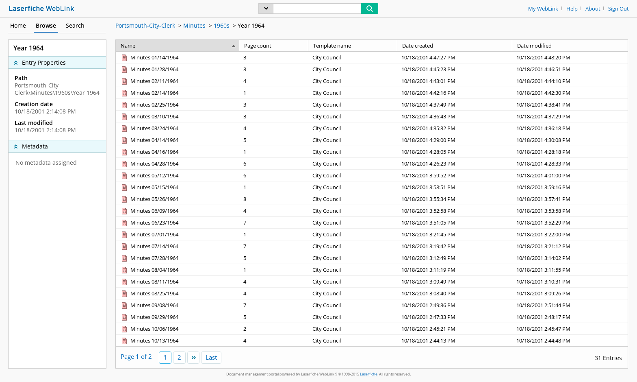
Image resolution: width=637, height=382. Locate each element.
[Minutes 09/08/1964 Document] (149, 305)
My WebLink (543, 8)
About (592, 8)
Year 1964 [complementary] (28, 48)
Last (211, 357)
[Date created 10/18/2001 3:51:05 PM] (455, 222)
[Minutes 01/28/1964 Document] (149, 69)
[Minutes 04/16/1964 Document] (149, 151)
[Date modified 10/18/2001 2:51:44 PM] (570, 305)
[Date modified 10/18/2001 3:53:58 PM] (570, 210)
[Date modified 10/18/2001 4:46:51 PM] (570, 69)
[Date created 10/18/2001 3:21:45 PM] (455, 234)
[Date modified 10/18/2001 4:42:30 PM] (570, 92)
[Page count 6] (274, 163)
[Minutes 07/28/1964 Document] (149, 258)
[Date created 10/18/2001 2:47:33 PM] (455, 317)
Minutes (194, 25)
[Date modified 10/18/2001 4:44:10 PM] (570, 81)
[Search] (317, 8)
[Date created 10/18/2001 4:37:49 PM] (455, 104)
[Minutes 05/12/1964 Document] (149, 175)
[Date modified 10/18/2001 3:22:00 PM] (570, 234)
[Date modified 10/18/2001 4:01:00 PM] (570, 175)
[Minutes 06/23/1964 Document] (149, 222)
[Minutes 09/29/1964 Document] (149, 317)
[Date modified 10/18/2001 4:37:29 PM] (570, 116)
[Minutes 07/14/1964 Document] (149, 246)
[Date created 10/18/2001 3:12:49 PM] (455, 258)
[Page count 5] (274, 140)
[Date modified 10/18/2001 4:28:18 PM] (570, 151)
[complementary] (57, 104)
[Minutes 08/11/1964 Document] (149, 281)
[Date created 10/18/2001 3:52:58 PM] (455, 210)
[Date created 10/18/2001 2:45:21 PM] (455, 328)
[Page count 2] (274, 328)
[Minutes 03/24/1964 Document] (149, 128)
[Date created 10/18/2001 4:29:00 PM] (455, 140)
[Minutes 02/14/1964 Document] (149, 92)
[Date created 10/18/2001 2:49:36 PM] (455, 305)
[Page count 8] (274, 199)
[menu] (265, 8)
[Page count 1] (274, 92)
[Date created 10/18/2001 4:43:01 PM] (455, 81)
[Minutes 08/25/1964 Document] (149, 293)
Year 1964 (251, 25)
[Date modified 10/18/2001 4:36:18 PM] (570, 128)
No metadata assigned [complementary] (46, 162)
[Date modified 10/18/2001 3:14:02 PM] (570, 258)
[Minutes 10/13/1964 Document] (149, 340)
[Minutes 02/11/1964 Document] (149, 81)
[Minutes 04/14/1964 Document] (149, 140)
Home (18, 25)
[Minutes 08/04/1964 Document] (149, 269)
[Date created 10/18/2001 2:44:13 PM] (455, 340)
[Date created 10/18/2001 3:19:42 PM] (455, 246)
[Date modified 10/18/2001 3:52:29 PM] (570, 222)
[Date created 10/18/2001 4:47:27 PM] (455, 57)
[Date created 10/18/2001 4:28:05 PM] (455, 151)
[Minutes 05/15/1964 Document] (149, 187)
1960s (222, 25)
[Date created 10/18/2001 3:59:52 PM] (455, 175)
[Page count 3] (274, 57)
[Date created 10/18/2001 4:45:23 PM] (455, 69)
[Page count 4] (274, 81)
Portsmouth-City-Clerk (145, 25)
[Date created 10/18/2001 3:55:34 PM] (455, 199)
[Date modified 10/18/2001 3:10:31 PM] (570, 281)
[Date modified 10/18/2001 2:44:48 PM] (570, 340)
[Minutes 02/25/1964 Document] (149, 104)
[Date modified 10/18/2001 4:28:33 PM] (570, 163)
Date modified (534, 45)
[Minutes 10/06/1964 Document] (149, 328)
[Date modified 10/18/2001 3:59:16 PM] (570, 187)
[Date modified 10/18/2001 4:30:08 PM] (570, 140)
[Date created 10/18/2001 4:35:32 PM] (455, 128)
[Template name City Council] (352, 57)
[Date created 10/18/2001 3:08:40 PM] (455, 293)
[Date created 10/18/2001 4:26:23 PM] (455, 163)
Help (572, 8)
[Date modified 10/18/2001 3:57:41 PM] (570, 199)
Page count (257, 45)
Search (75, 25)
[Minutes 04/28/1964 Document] (149, 163)
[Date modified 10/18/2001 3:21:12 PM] (570, 246)
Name (128, 45)
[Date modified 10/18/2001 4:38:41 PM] (570, 104)
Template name (332, 45)
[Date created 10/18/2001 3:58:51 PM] (455, 187)
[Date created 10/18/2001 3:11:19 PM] (455, 269)
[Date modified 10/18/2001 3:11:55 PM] (570, 269)
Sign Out (618, 8)
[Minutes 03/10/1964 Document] (149, 116)
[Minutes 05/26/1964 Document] (149, 199)
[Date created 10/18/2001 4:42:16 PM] (455, 92)
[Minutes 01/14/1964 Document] (149, 57)
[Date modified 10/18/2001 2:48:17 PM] (570, 317)
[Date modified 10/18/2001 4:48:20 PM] (570, 57)
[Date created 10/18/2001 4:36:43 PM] (455, 116)
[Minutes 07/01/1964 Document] (149, 234)
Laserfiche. (369, 374)
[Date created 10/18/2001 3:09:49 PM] (455, 281)
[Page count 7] (274, 222)
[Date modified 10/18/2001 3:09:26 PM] (570, 293)
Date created (417, 45)
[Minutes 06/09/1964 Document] (149, 210)
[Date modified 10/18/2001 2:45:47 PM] (570, 328)
